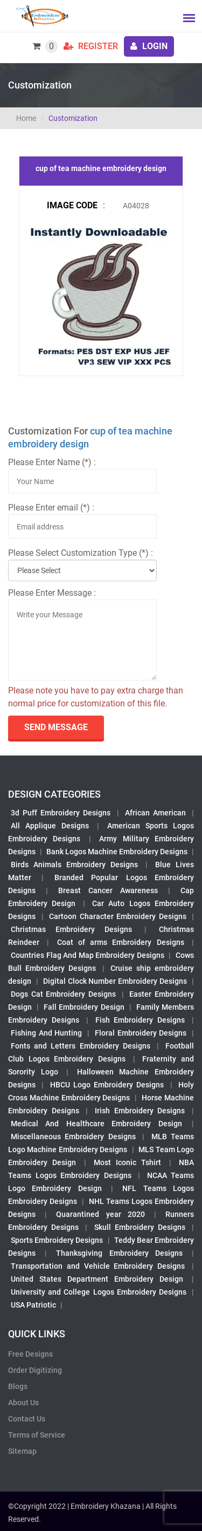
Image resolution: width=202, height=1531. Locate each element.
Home (26, 118)
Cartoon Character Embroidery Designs (117, 916)
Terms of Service (36, 1435)
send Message (56, 727)
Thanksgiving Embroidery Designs (119, 1253)
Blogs (17, 1386)
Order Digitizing (35, 1370)
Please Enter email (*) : (51, 507)
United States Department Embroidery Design (97, 1279)
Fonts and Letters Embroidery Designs (80, 1046)
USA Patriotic (33, 1305)
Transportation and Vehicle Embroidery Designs (98, 1266)
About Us (23, 1402)
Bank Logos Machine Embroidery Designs (116, 851)
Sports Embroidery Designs (57, 1240)
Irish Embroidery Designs (140, 1110)
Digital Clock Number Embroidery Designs (115, 981)
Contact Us (26, 1418)
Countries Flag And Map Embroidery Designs (87, 955)
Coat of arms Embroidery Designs (120, 942)
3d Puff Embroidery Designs (60, 812)
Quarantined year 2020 (100, 1214)
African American (155, 812)
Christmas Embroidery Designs (71, 929)
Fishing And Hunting (46, 1033)
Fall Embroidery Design (84, 1007)
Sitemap (22, 1451)
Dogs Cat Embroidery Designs (63, 994)
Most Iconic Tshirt (128, 1162)
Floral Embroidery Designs (140, 1033)
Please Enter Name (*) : (52, 462)
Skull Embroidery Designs (139, 1227)
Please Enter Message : (52, 593)
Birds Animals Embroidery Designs (74, 864)
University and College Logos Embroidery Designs (98, 1292)
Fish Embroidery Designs (140, 1020)
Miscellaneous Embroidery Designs (73, 1136)
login (149, 46)
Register (91, 46)
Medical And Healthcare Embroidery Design (96, 1123)
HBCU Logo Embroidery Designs (107, 1084)
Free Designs (30, 1354)
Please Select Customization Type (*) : (80, 553)
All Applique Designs (50, 825)
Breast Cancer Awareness (108, 890)
